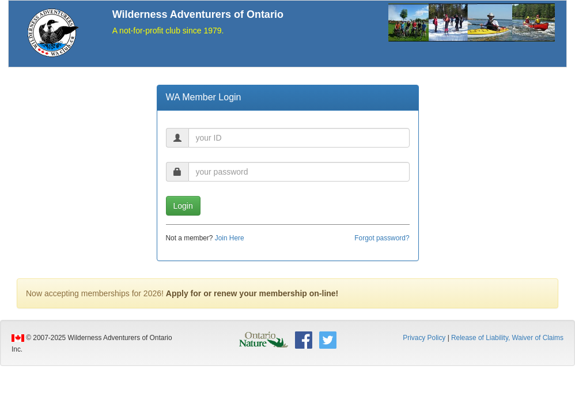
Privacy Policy (424, 338)
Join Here (229, 238)
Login (183, 205)
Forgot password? (381, 238)
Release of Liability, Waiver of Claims (507, 338)
